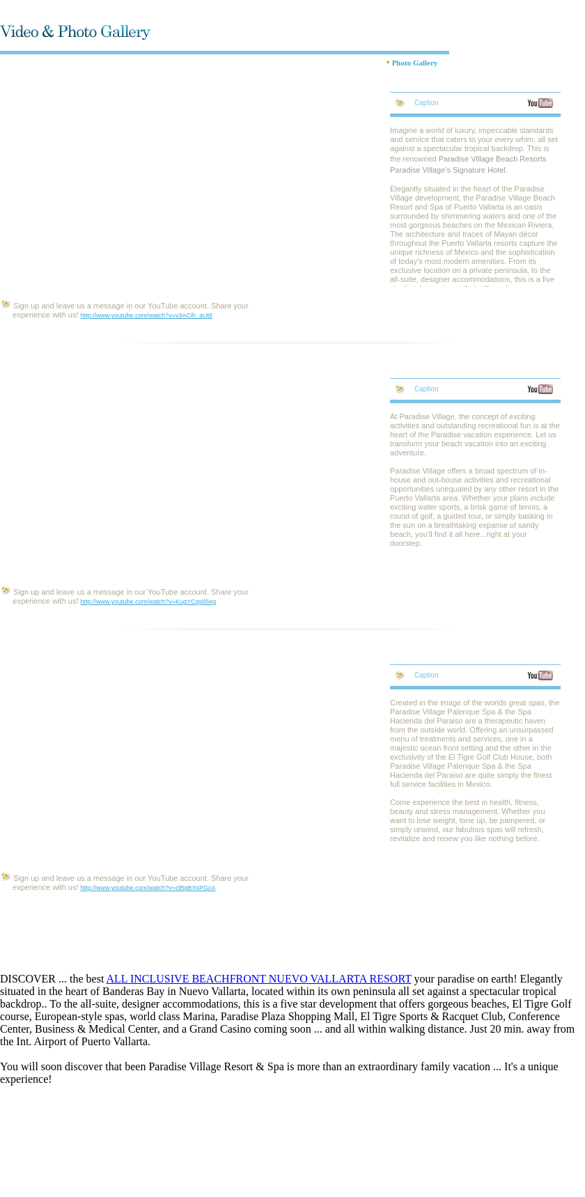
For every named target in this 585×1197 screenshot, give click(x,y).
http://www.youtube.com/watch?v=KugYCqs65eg (148, 601)
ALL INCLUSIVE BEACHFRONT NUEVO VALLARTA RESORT (258, 979)
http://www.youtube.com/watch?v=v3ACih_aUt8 (146, 315)
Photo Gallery (415, 62)
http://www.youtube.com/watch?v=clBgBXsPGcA (148, 887)
